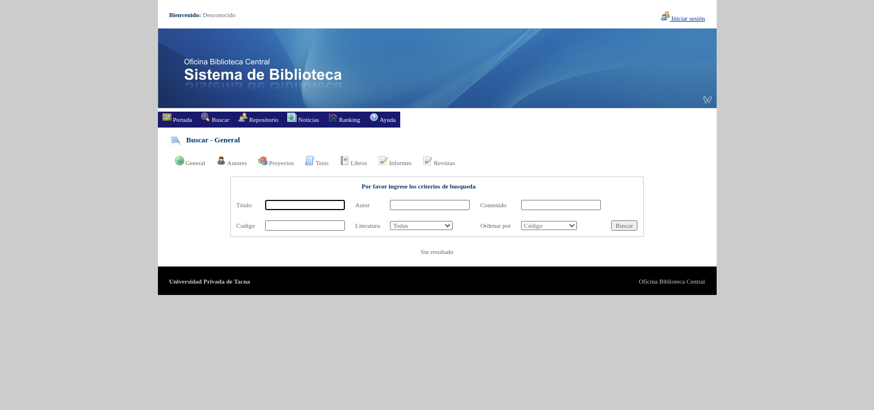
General (190, 161)
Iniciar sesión (683, 18)
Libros (353, 161)
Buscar (215, 118)
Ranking (344, 118)
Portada (177, 118)
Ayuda (382, 118)
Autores (232, 161)
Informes (395, 161)
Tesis (316, 161)
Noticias (303, 118)
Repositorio (258, 118)
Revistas (439, 161)
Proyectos (276, 161)
